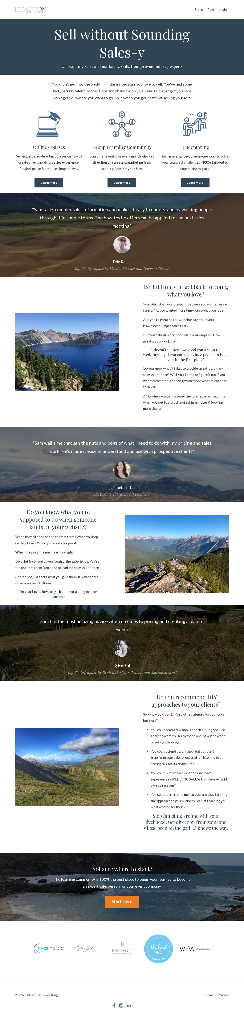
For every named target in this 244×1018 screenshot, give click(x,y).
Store (199, 9)
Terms (208, 995)
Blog (210, 9)
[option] (122, 235)
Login (222, 9)
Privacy (223, 995)
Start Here (122, 901)
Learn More (49, 182)
